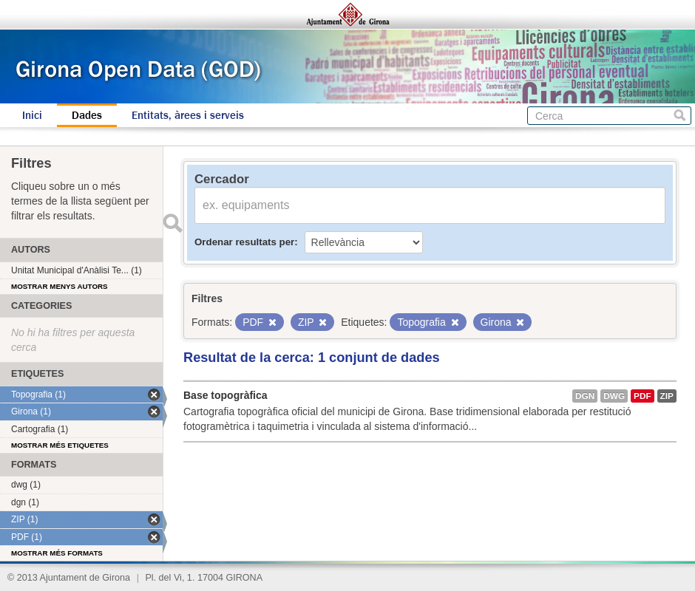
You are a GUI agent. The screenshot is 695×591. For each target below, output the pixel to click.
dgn (584, 396)
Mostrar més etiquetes (60, 445)
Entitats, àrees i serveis (188, 115)
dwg (614, 396)
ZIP (667, 396)
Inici (32, 115)
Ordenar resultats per (244, 241)
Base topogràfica (225, 395)
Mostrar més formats (57, 553)
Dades (87, 115)
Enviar (172, 223)
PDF (642, 396)
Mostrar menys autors (59, 286)
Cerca (680, 115)
